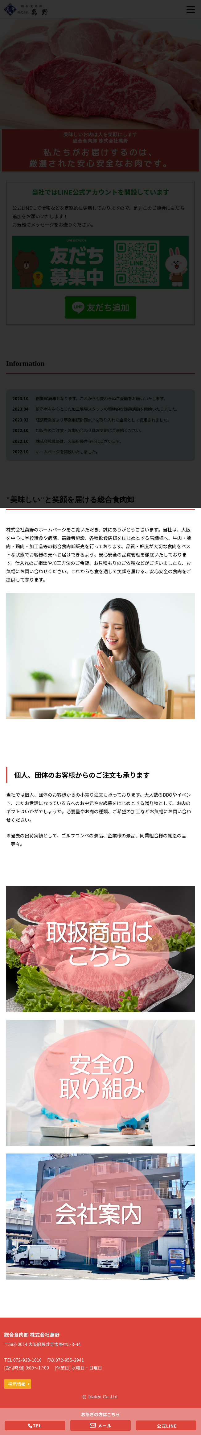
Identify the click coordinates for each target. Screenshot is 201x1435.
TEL (35, 1425)
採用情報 (17, 1384)
